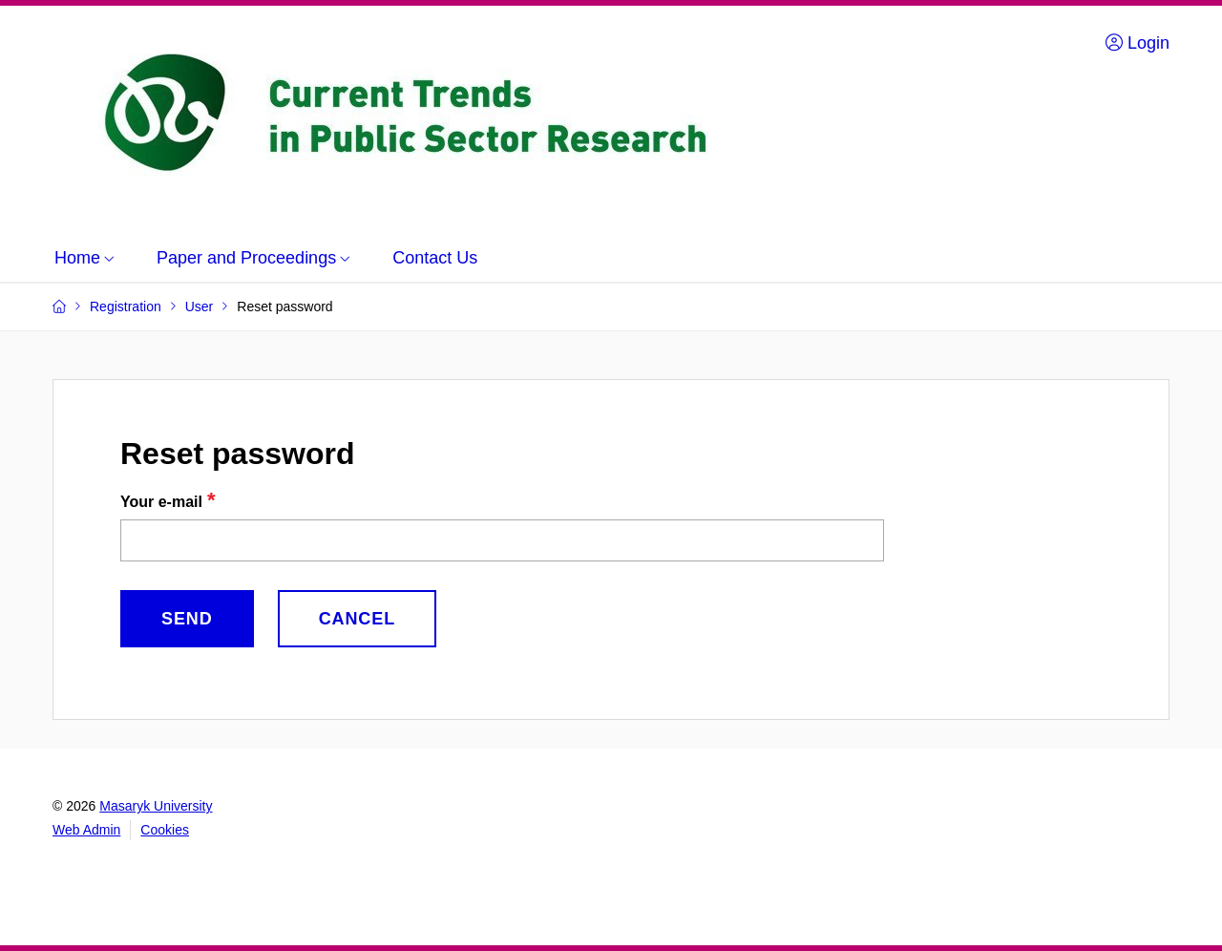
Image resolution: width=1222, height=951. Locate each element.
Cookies (164, 829)
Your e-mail (161, 502)
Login (1137, 43)
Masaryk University (155, 806)
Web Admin (86, 829)
